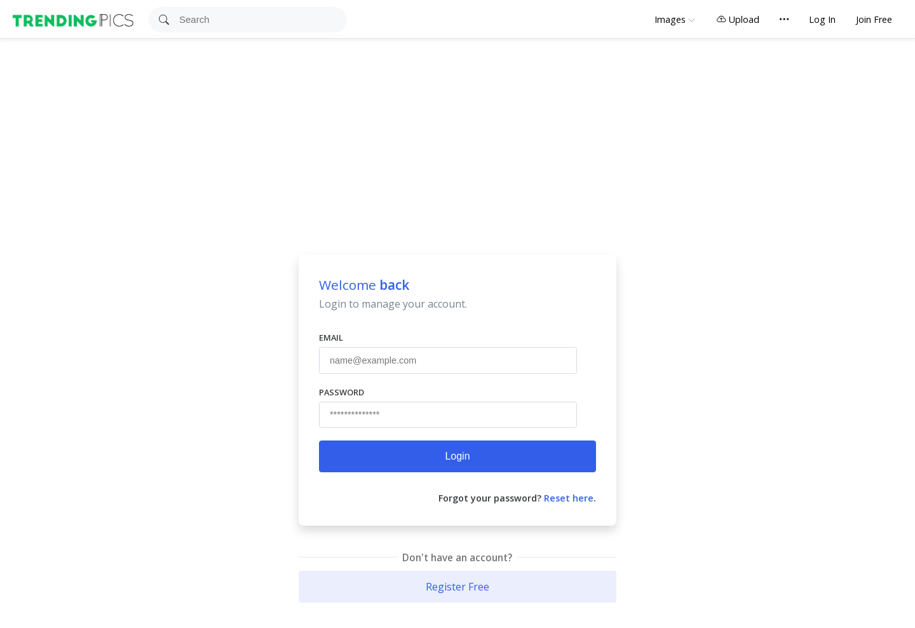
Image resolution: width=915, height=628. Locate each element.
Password (341, 392)
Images (670, 19)
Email (331, 337)
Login (457, 456)
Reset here (568, 498)
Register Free (457, 587)
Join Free (874, 19)
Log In (822, 19)
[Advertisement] (457, 134)
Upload (738, 19)
